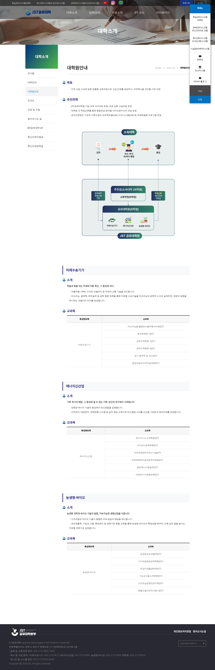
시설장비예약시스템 (200, 48)
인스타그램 (200, 69)
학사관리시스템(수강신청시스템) (51, 3)
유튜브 (200, 58)
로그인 (200, 3)
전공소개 (117, 12)
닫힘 (200, 99)
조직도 (31, 100)
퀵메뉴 (200, 8)
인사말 (31, 73)
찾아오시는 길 (35, 118)
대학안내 (32, 82)
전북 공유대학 (39, 12)
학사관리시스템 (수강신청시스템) (200, 39)
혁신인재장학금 (35, 146)
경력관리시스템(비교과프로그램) (85, 3)
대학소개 (71, 12)
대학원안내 (33, 91)
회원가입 (186, 3)
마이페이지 (163, 12)
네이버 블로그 (200, 80)
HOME (158, 67)
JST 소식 (139, 12)
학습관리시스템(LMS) (21, 3)
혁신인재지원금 (35, 136)
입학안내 (94, 12)
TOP (200, 91)
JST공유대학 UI (35, 127)
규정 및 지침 (34, 109)
